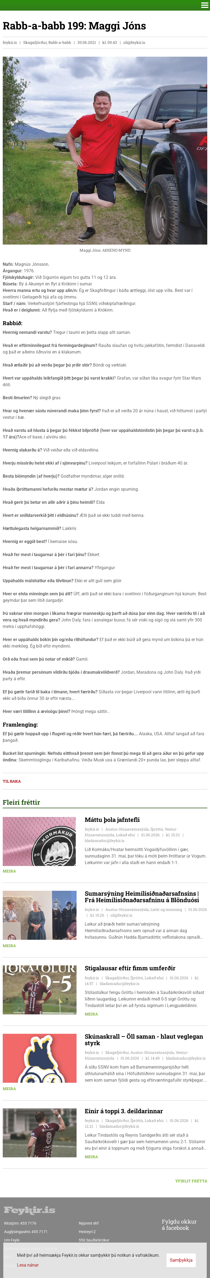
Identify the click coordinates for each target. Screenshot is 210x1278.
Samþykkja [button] (181, 1260)
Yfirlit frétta (191, 1181)
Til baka (12, 781)
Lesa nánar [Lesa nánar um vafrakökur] (28, 1265)
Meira (9, 871)
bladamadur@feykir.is (104, 840)
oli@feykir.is (134, 42)
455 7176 (28, 1223)
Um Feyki (11, 1240)
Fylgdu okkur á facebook (168, 1224)
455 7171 (39, 1232)
